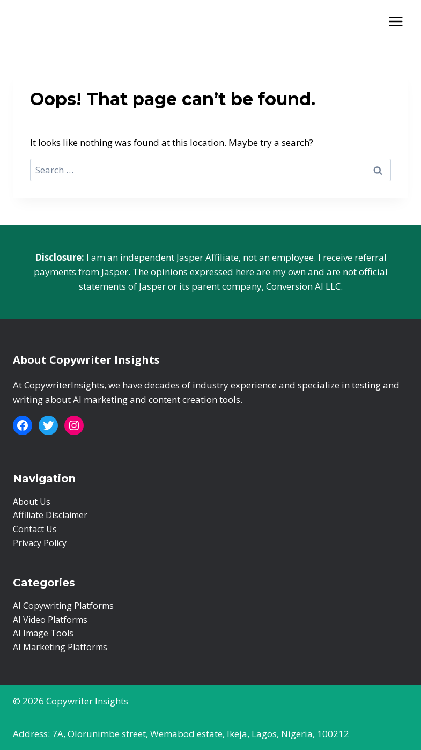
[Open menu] (395, 21)
